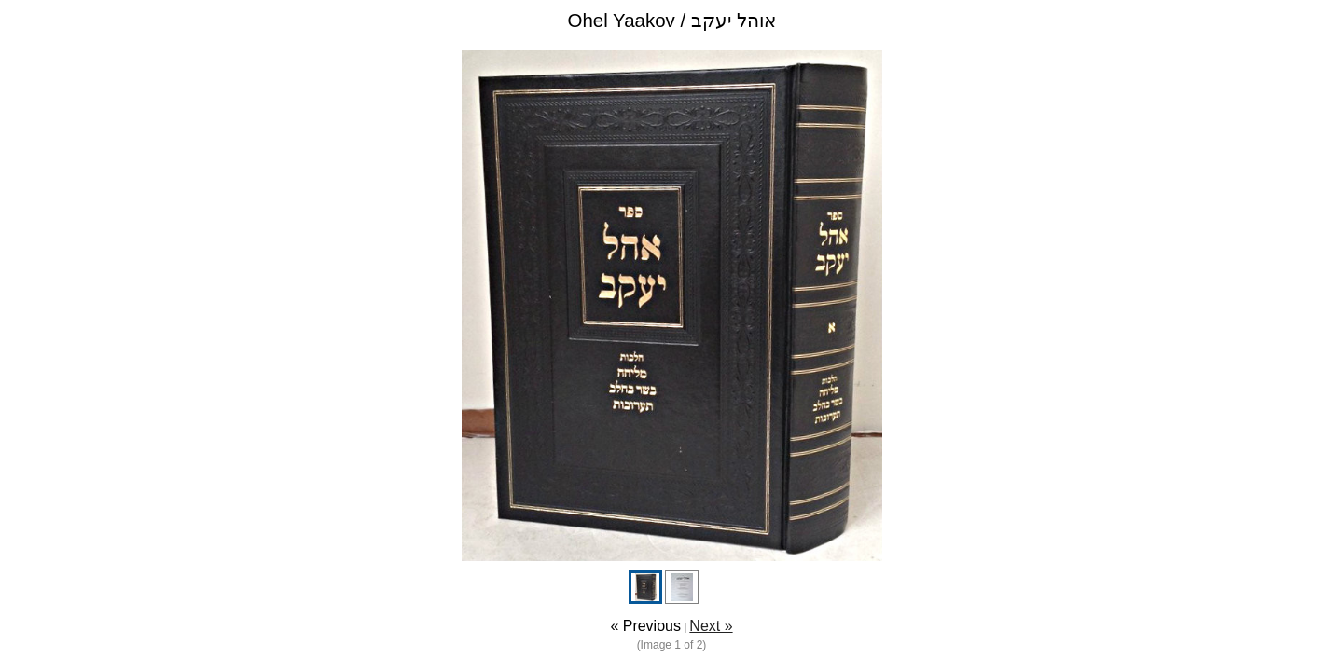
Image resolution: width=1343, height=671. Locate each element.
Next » (710, 626)
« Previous (645, 626)
